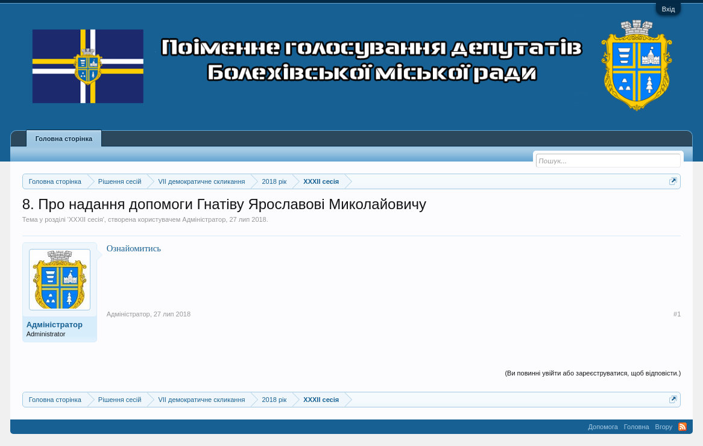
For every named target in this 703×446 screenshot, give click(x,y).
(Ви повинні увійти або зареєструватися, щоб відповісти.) (593, 373)
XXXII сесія (86, 219)
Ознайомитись (134, 248)
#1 (677, 314)
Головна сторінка (64, 138)
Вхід (668, 9)
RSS (682, 426)
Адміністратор (203, 219)
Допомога (602, 426)
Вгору (664, 426)
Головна (636, 426)
